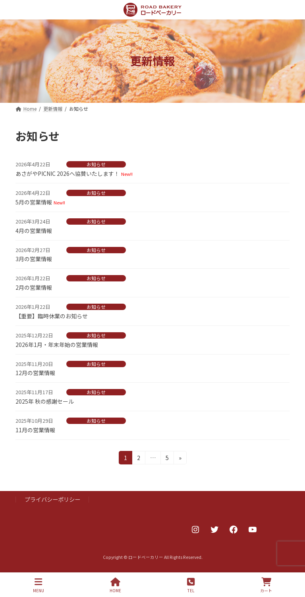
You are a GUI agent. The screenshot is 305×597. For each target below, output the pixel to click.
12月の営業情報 (35, 373)
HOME (115, 585)
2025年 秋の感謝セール (44, 401)
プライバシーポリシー (52, 499)
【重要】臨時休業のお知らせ (51, 316)
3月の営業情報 (33, 259)
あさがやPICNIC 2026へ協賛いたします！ (67, 173)
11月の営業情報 (35, 430)
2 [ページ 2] (139, 458)
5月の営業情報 (33, 202)
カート (266, 585)
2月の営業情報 (33, 287)
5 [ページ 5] (168, 458)
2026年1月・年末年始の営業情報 (56, 345)
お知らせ (96, 164)
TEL (191, 585)
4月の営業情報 (33, 231)
